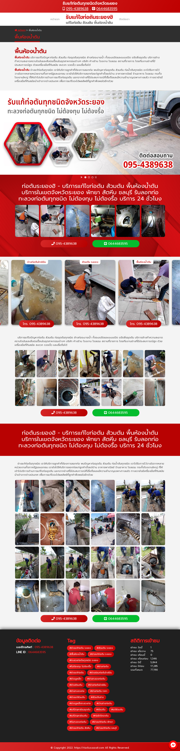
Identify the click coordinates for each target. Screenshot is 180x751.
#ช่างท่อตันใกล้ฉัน (97, 685)
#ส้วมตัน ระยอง (105, 648)
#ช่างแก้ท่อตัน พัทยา (102, 722)
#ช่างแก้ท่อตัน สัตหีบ (79, 728)
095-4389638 (77, 8)
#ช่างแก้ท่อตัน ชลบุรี (106, 728)
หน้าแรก (55, 19)
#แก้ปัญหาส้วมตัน (78, 715)
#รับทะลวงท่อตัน (77, 722)
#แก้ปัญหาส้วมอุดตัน (79, 709)
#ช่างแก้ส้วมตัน (77, 697)
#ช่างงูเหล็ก (75, 679)
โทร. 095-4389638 (36, 323)
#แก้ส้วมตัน (117, 709)
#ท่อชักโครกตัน (101, 715)
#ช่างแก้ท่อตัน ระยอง (80, 648)
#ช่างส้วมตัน (75, 685)
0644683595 (106, 8)
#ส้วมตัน (100, 709)
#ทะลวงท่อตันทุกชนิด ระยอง (83, 660)
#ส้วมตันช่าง (97, 697)
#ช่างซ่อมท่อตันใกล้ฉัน (101, 672)
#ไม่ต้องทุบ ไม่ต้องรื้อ (80, 666)
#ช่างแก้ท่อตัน (76, 672)
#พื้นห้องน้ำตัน (76, 654)
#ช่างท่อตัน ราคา (98, 691)
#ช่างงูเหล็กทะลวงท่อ (80, 703)
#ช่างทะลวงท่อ (76, 691)
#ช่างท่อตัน (103, 666)
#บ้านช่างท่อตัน (104, 703)
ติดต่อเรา (124, 19)
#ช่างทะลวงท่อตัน (96, 679)
